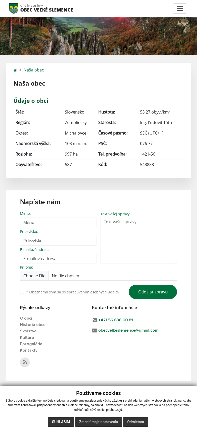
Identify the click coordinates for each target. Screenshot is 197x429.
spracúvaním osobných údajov (93, 292)
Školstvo (28, 331)
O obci (26, 318)
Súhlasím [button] (61, 422)
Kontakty (28, 350)
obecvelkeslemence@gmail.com (128, 330)
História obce (32, 325)
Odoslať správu (153, 292)
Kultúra (27, 337)
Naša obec (34, 70)
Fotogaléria (31, 344)
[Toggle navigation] (180, 8)
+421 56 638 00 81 (115, 320)
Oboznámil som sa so (72, 292)
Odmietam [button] (135, 422)
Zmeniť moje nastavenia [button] (98, 422)
